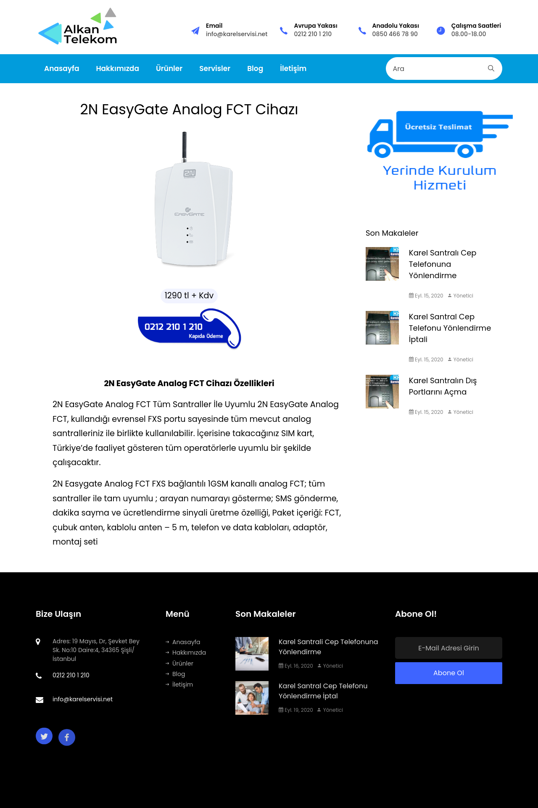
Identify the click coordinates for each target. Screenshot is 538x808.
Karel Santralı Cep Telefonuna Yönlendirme (443, 264)
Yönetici (460, 295)
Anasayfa (61, 68)
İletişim (293, 68)
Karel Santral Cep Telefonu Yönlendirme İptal (323, 691)
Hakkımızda (117, 68)
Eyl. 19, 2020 (296, 709)
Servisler (214, 68)
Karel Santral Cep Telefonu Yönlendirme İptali (450, 328)
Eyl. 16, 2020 (296, 665)
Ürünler (169, 68)
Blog (255, 68)
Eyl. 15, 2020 (426, 295)
